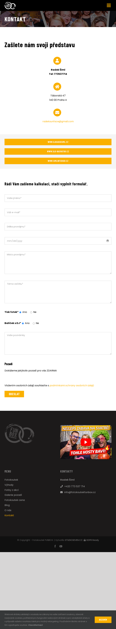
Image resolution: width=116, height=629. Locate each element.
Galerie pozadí (13, 495)
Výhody (9, 485)
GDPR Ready (92, 540)
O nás (8, 510)
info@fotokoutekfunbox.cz (78, 492)
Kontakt (9, 515)
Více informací (35, 625)
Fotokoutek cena (15, 500)
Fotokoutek (11, 480)
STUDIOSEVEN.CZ (73, 540)
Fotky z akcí (12, 490)
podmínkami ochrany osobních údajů (72, 385)
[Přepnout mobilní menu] (109, 5)
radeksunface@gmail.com (58, 121)
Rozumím (103, 619)
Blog (7, 505)
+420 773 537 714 (72, 486)
